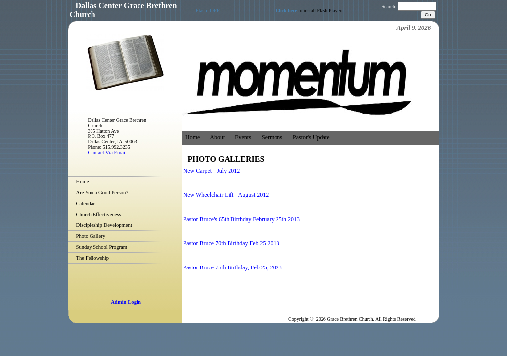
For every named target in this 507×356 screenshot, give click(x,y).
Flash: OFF (208, 10)
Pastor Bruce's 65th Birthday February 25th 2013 (242, 219)
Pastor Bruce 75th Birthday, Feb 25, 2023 (233, 267)
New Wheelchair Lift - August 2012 (226, 194)
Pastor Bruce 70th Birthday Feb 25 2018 (231, 243)
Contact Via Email (107, 152)
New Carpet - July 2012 (212, 170)
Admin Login (126, 302)
